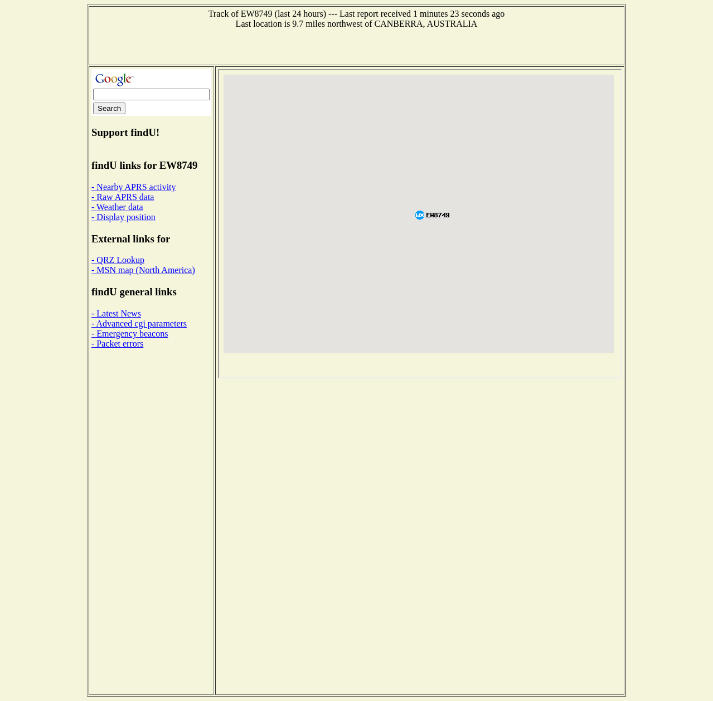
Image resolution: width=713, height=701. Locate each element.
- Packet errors (117, 343)
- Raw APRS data (122, 197)
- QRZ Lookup (117, 260)
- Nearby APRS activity (133, 187)
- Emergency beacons (129, 333)
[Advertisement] (356, 45)
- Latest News (116, 313)
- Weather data (117, 207)
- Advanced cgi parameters (139, 323)
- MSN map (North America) (143, 270)
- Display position (123, 217)
